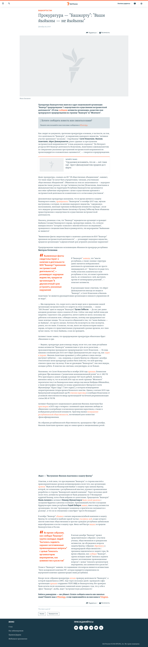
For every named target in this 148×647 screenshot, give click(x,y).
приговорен (43, 407)
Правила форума (15, 635)
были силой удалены (91, 500)
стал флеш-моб (85, 519)
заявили (86, 258)
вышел (93, 524)
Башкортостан (45, 11)
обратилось (99, 546)
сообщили (63, 110)
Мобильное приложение (18, 639)
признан (92, 372)
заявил (84, 505)
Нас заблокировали (16, 631)
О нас (11, 627)
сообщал (93, 554)
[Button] (91, 32)
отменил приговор (78, 393)
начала (73, 578)
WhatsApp (83, 125)
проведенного (62, 202)
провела (41, 487)
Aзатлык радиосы (124, 3)
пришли (53, 584)
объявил (59, 516)
